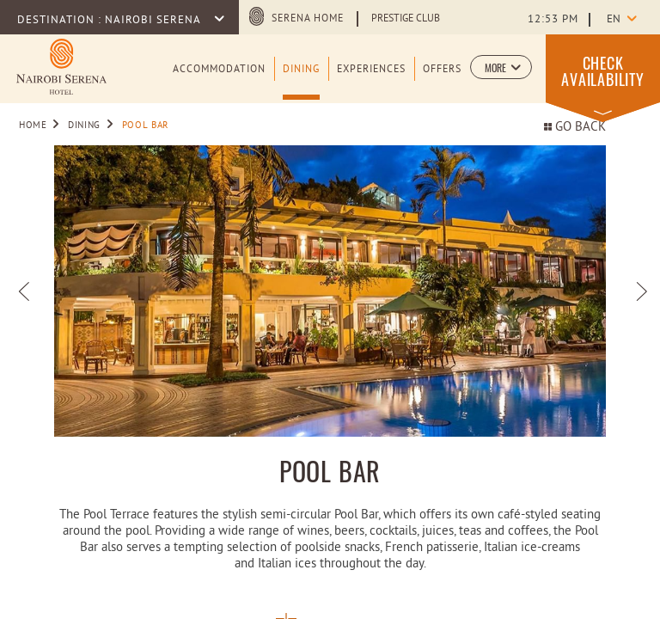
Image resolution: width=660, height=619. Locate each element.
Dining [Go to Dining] (84, 126)
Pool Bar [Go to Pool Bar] (145, 126)
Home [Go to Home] (33, 126)
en (613, 20)
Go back (575, 128)
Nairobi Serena (154, 21)
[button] (501, 67)
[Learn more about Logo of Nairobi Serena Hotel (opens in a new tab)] (61, 67)
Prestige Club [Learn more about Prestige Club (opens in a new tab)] (405, 19)
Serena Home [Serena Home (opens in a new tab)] (308, 19)
